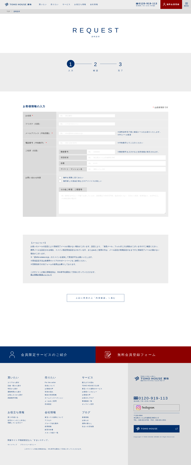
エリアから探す (13, 382)
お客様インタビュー (89, 392)
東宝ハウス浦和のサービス (92, 389)
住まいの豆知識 (88, 426)
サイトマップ (12, 444)
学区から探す (13, 389)
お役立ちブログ (88, 398)
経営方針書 (49, 430)
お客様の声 (49, 389)
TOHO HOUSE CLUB (90, 386)
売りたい (55, 4)
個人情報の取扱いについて (41, 275)
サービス (66, 4)
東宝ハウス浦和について (54, 417)
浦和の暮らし (87, 423)
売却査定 (48, 404)
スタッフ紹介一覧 (51, 433)
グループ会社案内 (51, 423)
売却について (50, 386)
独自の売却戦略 (51, 395)
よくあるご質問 (51, 401)
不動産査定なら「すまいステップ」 (34, 440)
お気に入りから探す (15, 395)
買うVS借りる (13, 417)
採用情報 (48, 426)
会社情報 (94, 4)
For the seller (50, 382)
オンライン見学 (88, 404)
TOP (8, 11)
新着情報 (85, 417)
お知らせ (85, 420)
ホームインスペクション (54, 398)
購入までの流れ (88, 382)
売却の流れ (49, 392)
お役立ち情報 (80, 4)
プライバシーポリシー (28, 444)
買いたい (43, 4)
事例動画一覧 (87, 401)
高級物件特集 (13, 398)
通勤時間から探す (14, 392)
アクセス (48, 420)
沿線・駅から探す (14, 386)
